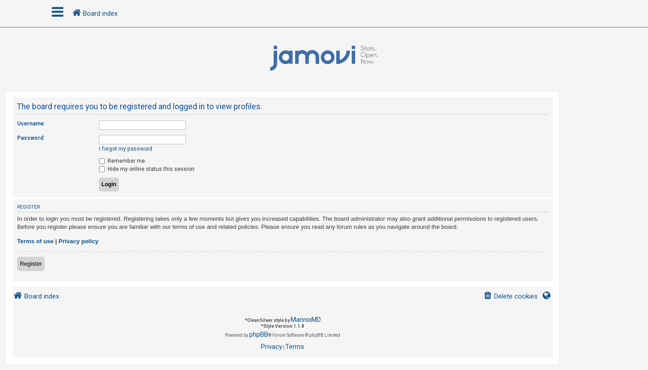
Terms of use (35, 241)
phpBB (258, 334)
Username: (31, 123)
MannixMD (306, 320)
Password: (31, 138)
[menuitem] (510, 296)
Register (31, 263)
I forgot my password (125, 149)
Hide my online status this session (146, 169)
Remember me (122, 161)
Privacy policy (78, 241)
